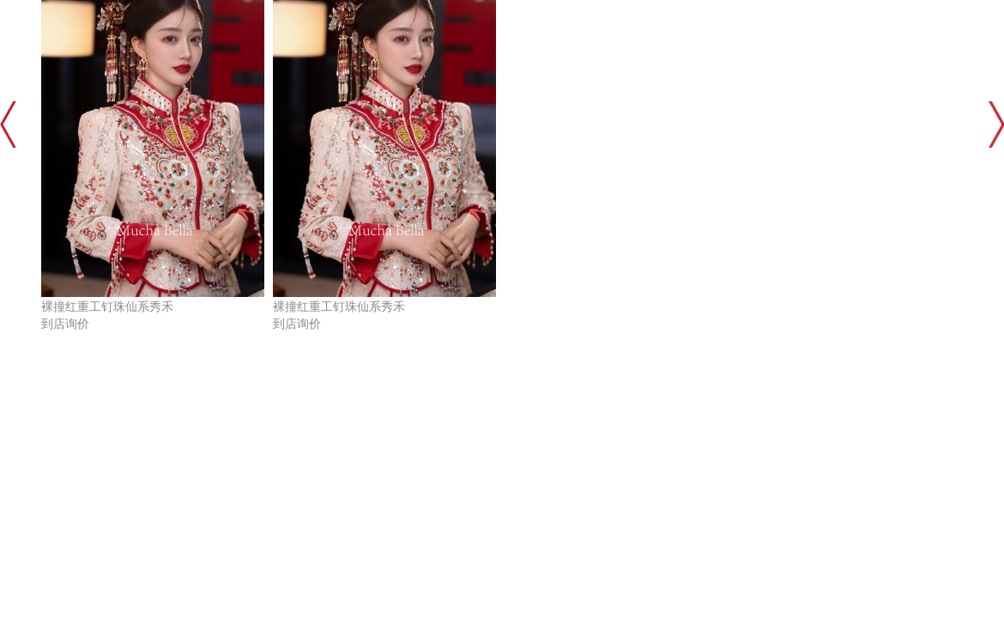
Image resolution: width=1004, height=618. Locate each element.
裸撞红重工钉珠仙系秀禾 (107, 306)
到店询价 (65, 324)
